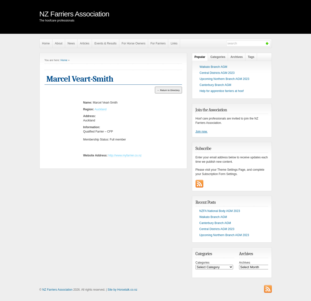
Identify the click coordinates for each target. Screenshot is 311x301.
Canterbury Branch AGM (215, 85)
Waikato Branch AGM (213, 67)
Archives (236, 57)
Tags (251, 57)
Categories (217, 57)
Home (46, 43)
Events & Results (105, 43)
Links (174, 43)
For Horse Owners (133, 43)
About (58, 43)
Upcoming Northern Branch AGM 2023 (224, 79)
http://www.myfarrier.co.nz (125, 155)
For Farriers (158, 43)
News (71, 43)
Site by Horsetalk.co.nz (122, 289)
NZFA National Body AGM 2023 (219, 211)
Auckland (100, 109)
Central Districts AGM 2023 (217, 73)
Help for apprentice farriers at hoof (222, 91)
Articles (84, 43)
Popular (200, 57)
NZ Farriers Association (74, 14)
